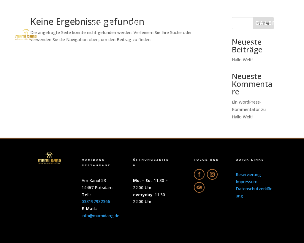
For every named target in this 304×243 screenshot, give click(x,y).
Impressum (246, 181)
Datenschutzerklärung (239, 45)
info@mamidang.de (100, 215)
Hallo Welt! (242, 117)
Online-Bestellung (207, 23)
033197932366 (96, 201)
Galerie (269, 23)
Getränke (102, 45)
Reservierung (157, 45)
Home (103, 23)
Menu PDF (142, 23)
